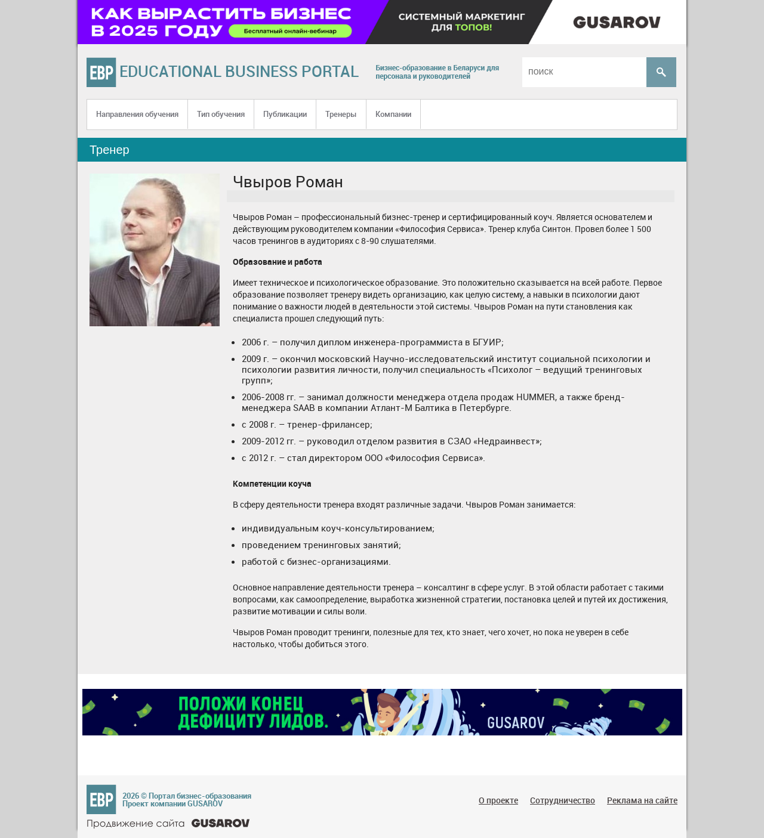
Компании (393, 114)
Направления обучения (137, 114)
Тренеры (341, 114)
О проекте (498, 800)
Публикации (285, 114)
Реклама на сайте (642, 800)
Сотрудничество (562, 800)
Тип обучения (221, 114)
